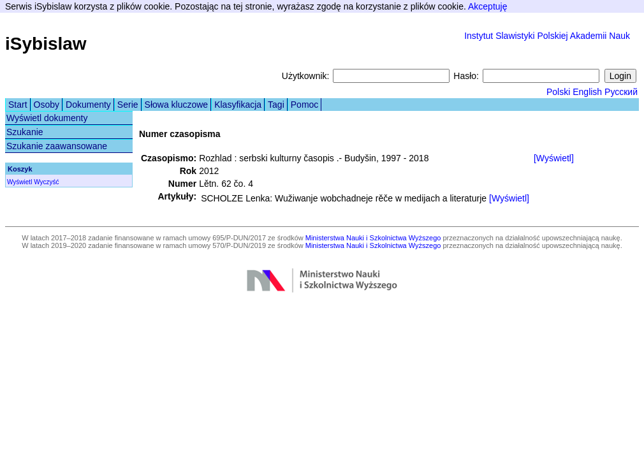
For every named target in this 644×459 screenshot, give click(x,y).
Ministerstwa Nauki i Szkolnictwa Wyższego (373, 238)
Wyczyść (46, 182)
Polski (558, 92)
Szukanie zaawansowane (56, 146)
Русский (621, 92)
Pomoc (305, 104)
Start (17, 104)
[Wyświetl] (554, 158)
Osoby (46, 104)
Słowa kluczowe (177, 104)
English (587, 92)
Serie (127, 104)
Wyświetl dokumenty (46, 118)
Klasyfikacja (237, 104)
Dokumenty (88, 104)
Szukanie (24, 132)
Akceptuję (487, 6)
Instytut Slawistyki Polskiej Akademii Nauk (547, 36)
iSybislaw (46, 44)
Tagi (276, 104)
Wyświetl (19, 182)
